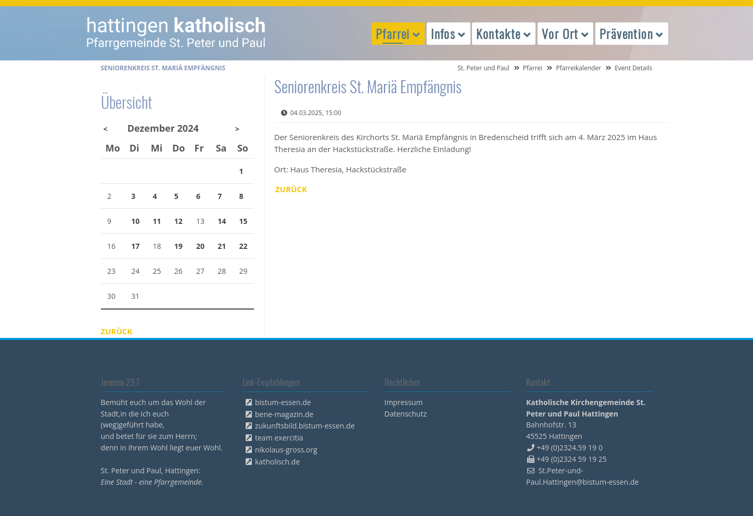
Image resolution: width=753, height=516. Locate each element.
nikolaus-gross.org (286, 450)
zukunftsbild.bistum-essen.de (305, 426)
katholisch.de (277, 462)
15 (243, 221)
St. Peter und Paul (483, 68)
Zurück (291, 189)
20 (200, 246)
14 (222, 221)
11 (156, 221)
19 (178, 246)
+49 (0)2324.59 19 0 (570, 447)
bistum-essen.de (283, 402)
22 (243, 246)
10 (135, 221)
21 (222, 246)
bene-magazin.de (284, 414)
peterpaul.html (176, 33)
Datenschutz (406, 414)
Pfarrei (533, 68)
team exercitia (279, 438)
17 (135, 246)
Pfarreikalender (578, 68)
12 (178, 221)
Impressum (404, 402)
